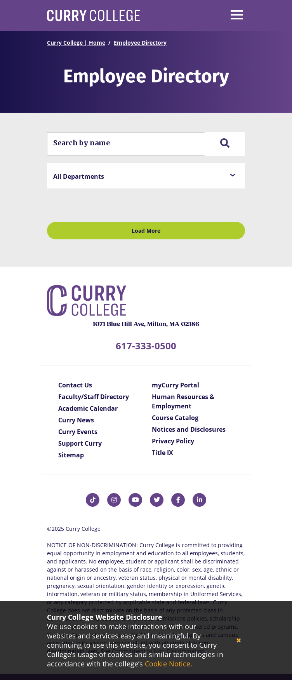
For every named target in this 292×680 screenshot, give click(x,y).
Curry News (76, 420)
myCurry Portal (175, 385)
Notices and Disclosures (189, 429)
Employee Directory (140, 42)
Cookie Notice (167, 663)
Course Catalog (175, 417)
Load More (146, 230)
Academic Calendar (88, 408)
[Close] (238, 640)
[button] (146, 175)
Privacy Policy (173, 441)
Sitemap (71, 455)
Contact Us (75, 385)
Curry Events (77, 431)
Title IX (162, 452)
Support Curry (80, 443)
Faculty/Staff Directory (93, 396)
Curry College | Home (76, 42)
